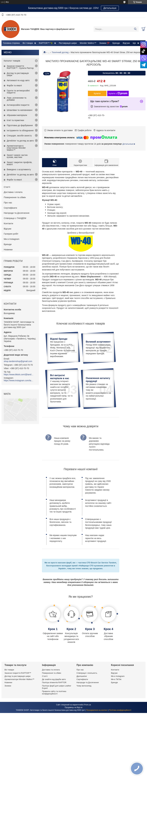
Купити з (118, 93)
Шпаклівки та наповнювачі (19, 110)
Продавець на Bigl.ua (73, 734)
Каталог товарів (12, 60)
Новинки (8, 249)
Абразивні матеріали (17, 115)
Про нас (8, 202)
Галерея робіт (11, 233)
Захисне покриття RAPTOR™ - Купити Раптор (20, 67)
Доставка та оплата (51, 696)
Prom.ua (87, 731)
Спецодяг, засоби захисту (19, 135)
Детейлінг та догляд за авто (20, 140)
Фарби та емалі (14, 85)
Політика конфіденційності (120, 737)
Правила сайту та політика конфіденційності (54, 719)
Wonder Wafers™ (88, 43)
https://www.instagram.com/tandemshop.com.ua (19, 380)
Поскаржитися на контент (97, 737)
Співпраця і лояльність (86, 700)
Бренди (116, 43)
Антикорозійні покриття (18, 105)
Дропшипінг (81, 703)
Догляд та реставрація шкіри (18, 74)
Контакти (8, 223)
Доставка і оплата (13, 192)
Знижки (7, 712)
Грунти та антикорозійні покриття (18, 91)
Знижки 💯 (104, 43)
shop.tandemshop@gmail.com (18, 361)
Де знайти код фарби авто (54, 706)
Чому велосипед (83, 712)
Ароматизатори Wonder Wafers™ (19, 706)
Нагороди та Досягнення (16, 213)
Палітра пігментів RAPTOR (54, 709)
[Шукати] (135, 29)
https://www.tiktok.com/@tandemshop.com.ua (19, 374)
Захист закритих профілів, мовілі (19, 163)
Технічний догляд (60, 52)
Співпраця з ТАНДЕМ (15, 218)
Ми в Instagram (11, 239)
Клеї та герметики (15, 120)
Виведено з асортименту (19, 169)
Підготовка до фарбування (20, 125)
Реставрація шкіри (68, 43)
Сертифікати (10, 208)
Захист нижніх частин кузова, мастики (17, 156)
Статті (7, 187)
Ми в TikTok (116, 706)
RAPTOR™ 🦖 (46, 43)
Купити (97, 93)
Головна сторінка (11, 43)
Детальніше (109, 8)
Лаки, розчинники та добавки (16, 99)
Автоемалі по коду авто (18, 80)
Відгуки (126, 43)
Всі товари (28, 43)
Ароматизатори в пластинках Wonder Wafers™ (16, 148)
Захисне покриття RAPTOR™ (17, 700)
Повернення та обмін (15, 197)
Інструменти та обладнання (20, 130)
